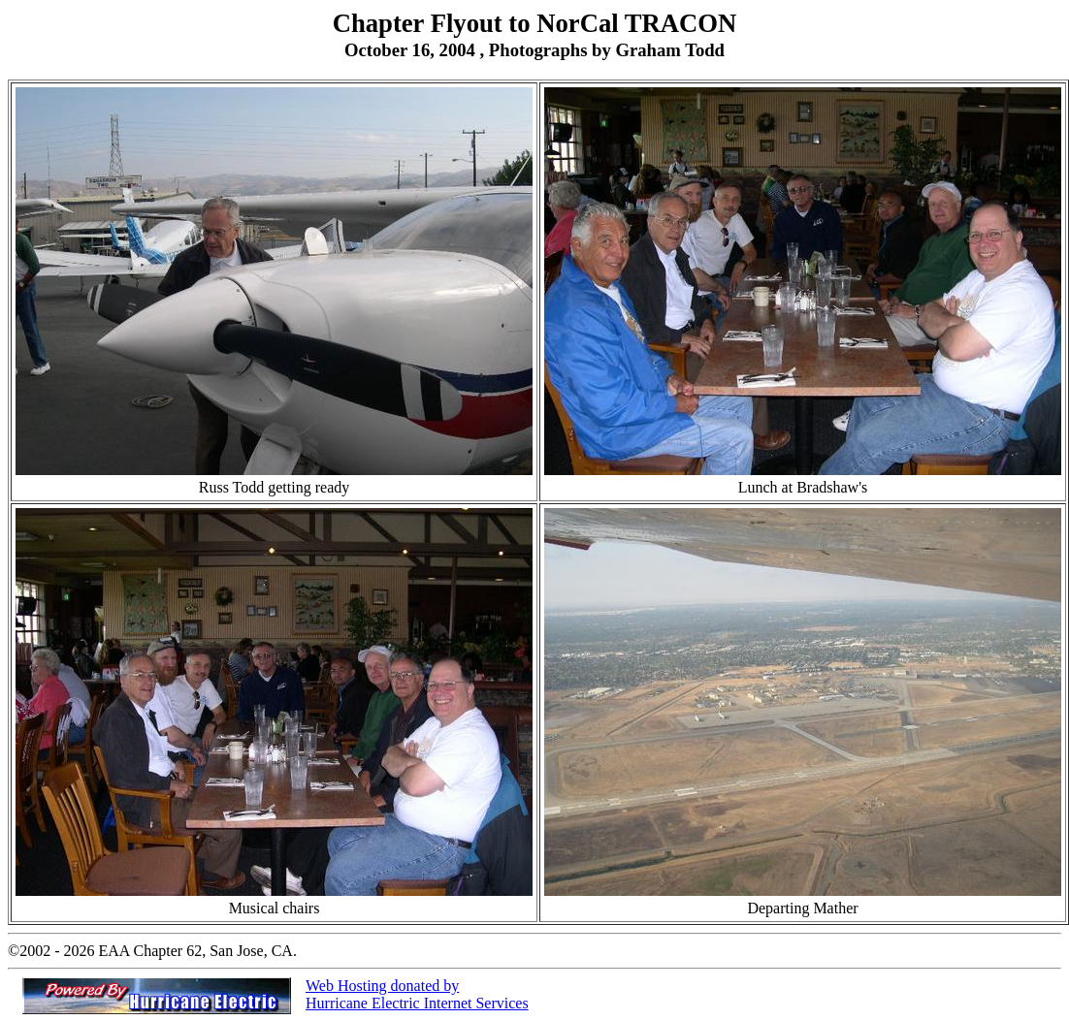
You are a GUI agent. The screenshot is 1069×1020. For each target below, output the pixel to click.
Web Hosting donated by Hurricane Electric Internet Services (417, 994)
